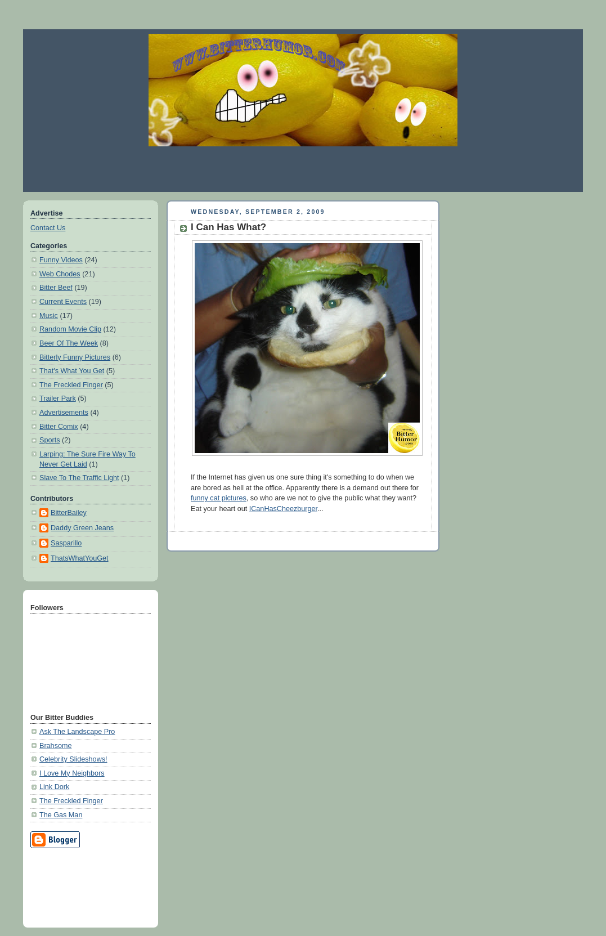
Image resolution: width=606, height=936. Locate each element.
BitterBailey (69, 513)
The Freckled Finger (71, 385)
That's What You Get (71, 371)
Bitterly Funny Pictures (74, 357)
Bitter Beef (56, 288)
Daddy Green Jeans (82, 528)
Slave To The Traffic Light (79, 478)
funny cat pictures (218, 498)
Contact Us (47, 228)
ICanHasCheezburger (283, 509)
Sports (49, 440)
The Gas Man (60, 815)
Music (48, 316)
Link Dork (54, 787)
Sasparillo (66, 543)
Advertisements (63, 413)
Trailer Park (57, 398)
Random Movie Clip (70, 329)
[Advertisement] (303, 169)
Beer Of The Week (68, 343)
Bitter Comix (58, 427)
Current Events (63, 302)
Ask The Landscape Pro (77, 732)
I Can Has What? (228, 227)
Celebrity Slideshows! (73, 759)
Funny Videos (61, 260)
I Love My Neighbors (72, 773)
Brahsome (55, 746)
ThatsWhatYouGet (80, 558)
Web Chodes (59, 274)
